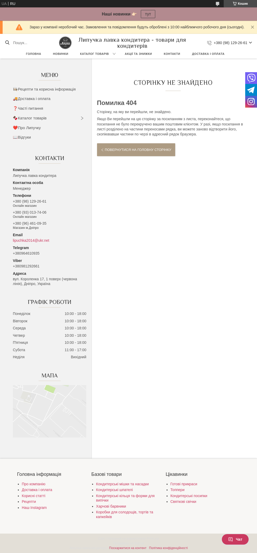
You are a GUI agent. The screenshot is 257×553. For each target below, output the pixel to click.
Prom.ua (153, 538)
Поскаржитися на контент (127, 548)
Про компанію (33, 484)
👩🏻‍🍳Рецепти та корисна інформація (44, 89)
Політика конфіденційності (168, 548)
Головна (33, 53)
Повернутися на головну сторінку (138, 150)
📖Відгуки (22, 137)
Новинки (60, 53)
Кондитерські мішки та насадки (122, 484)
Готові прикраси (183, 484)
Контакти (172, 53)
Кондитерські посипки (188, 496)
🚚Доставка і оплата (31, 98)
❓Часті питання (28, 108)
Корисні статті (33, 496)
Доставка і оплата (208, 53)
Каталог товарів (94, 53)
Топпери (177, 490)
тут (148, 14)
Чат (235, 539)
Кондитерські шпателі (114, 490)
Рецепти (29, 501)
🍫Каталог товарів (30, 118)
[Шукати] (7, 42)
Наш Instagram (34, 507)
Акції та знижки (138, 53)
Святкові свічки (183, 501)
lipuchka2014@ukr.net (31, 240)
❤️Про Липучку (27, 127)
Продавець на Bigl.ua (128, 543)
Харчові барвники (111, 506)
